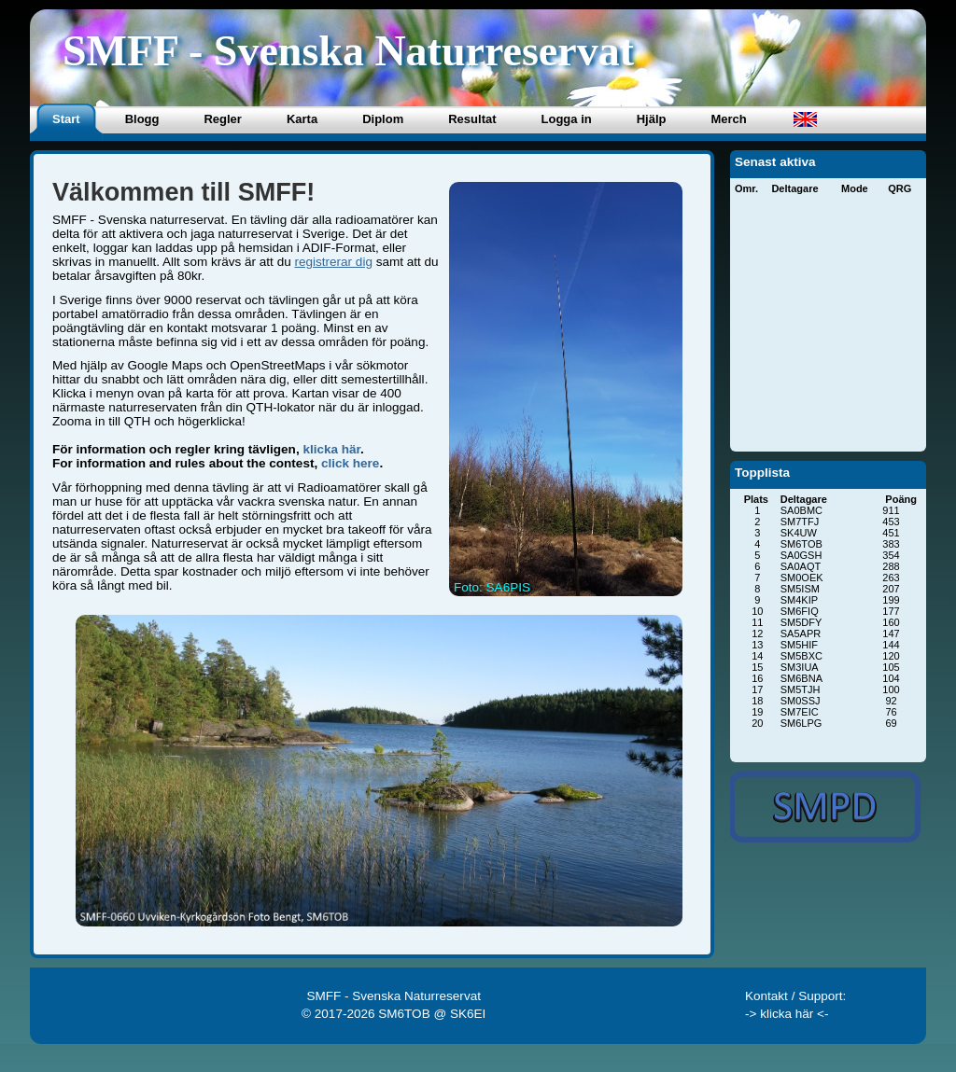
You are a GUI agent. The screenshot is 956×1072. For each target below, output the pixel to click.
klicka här (331, 449)
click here (350, 463)
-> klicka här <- (787, 1014)
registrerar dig (333, 262)
